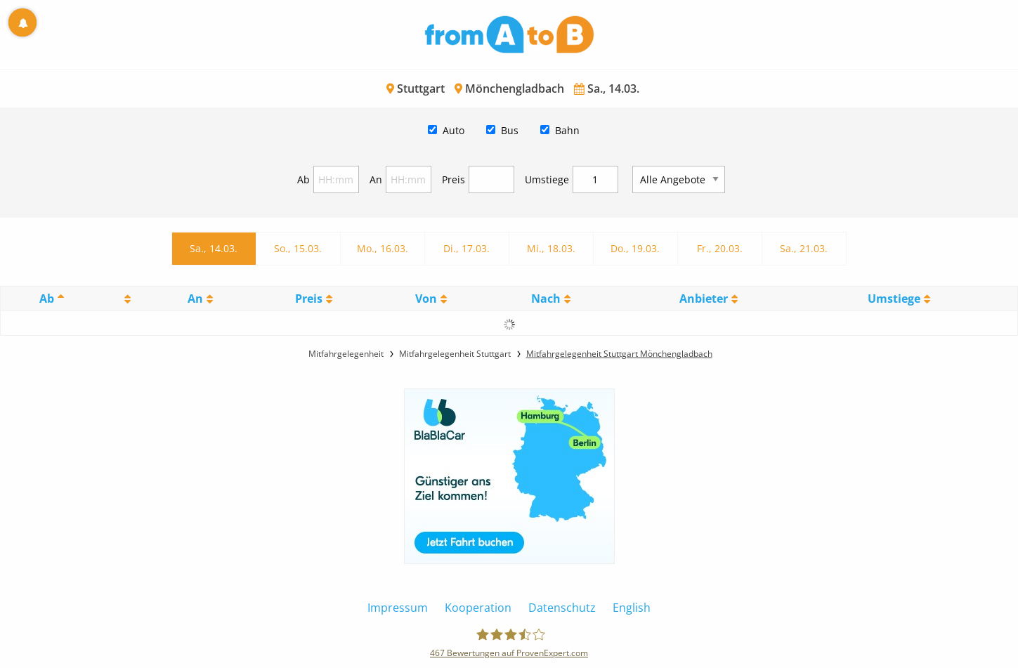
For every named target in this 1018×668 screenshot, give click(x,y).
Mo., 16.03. (382, 248)
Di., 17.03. (466, 248)
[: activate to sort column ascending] (126, 299)
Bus (509, 130)
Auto (453, 130)
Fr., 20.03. (720, 248)
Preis (453, 179)
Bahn (567, 130)
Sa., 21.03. (804, 248)
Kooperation (478, 607)
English (632, 607)
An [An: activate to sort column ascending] (195, 298)
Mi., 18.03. (551, 248)
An (376, 179)
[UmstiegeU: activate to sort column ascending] (898, 299)
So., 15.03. (298, 248)
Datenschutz (562, 607)
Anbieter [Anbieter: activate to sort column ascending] (703, 298)
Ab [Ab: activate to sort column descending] (46, 298)
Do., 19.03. (635, 248)
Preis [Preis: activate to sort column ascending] (308, 298)
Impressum (397, 607)
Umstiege (547, 179)
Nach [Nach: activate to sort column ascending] (546, 298)
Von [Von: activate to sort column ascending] (426, 298)
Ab (303, 179)
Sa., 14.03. (213, 248)
